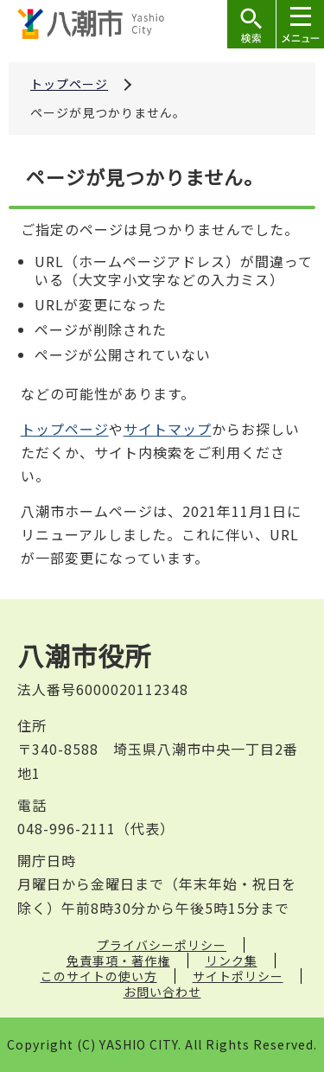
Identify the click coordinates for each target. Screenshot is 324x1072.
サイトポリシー (238, 976)
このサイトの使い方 (99, 976)
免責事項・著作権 (118, 960)
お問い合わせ (162, 991)
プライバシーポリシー (161, 945)
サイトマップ (168, 428)
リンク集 (231, 960)
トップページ (69, 84)
